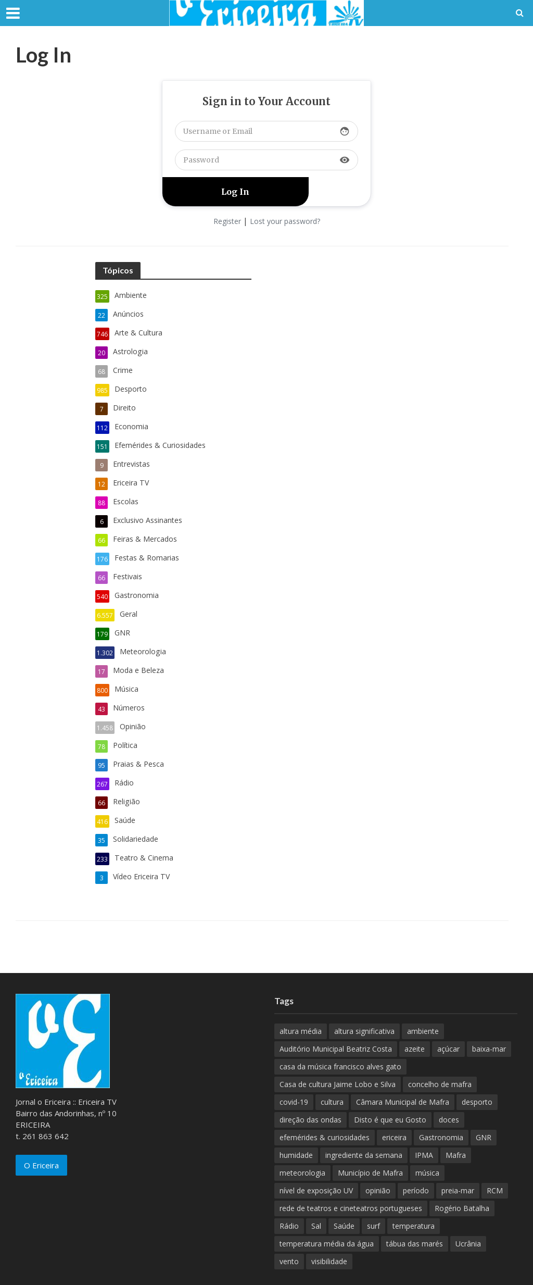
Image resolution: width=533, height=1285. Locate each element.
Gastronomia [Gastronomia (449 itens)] (441, 1104)
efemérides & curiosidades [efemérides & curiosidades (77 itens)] (325, 1104)
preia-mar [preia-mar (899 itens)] (457, 1157)
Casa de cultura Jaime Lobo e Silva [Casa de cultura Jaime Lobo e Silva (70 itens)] (338, 1051)
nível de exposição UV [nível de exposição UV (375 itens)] (316, 1157)
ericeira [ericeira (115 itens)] (394, 1104)
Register (227, 221)
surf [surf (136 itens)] (373, 1192)
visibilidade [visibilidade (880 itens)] (329, 1228)
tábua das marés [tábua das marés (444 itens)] (414, 1210)
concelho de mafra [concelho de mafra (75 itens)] (440, 1051)
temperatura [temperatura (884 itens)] (413, 1192)
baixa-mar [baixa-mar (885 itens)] (489, 1015)
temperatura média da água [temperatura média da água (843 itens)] (327, 1210)
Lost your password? (285, 221)
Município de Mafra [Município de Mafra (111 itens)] (370, 1139)
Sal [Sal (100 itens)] (316, 1192)
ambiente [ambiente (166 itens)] (423, 998)
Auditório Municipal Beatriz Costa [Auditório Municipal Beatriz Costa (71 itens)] (336, 1015)
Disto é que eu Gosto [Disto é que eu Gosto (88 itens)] (390, 1086)
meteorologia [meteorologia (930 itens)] (302, 1139)
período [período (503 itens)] (416, 1157)
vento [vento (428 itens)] (289, 1228)
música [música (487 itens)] (427, 1139)
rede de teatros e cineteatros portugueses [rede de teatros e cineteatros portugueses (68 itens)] (351, 1175)
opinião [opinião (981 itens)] (377, 1157)
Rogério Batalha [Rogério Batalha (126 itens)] (462, 1175)
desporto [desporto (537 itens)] (477, 1069)
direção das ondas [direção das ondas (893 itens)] (310, 1086)
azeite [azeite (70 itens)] (414, 1015)
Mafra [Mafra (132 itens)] (456, 1122)
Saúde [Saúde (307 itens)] (344, 1192)
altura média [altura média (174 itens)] (301, 998)
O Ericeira (41, 1132)
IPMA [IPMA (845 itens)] (424, 1122)
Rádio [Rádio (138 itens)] (289, 1192)
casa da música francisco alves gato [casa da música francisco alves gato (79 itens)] (340, 1033)
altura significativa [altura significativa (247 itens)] (364, 998)
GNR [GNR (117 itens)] (483, 1104)
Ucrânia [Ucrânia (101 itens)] (468, 1210)
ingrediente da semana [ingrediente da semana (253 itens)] (363, 1122)
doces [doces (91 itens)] (449, 1086)
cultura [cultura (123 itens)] (332, 1069)
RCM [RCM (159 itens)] (495, 1157)
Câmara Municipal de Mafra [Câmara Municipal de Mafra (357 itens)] (402, 1069)
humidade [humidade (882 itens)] (296, 1122)
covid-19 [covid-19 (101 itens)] (294, 1069)
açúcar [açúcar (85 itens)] (448, 1015)
